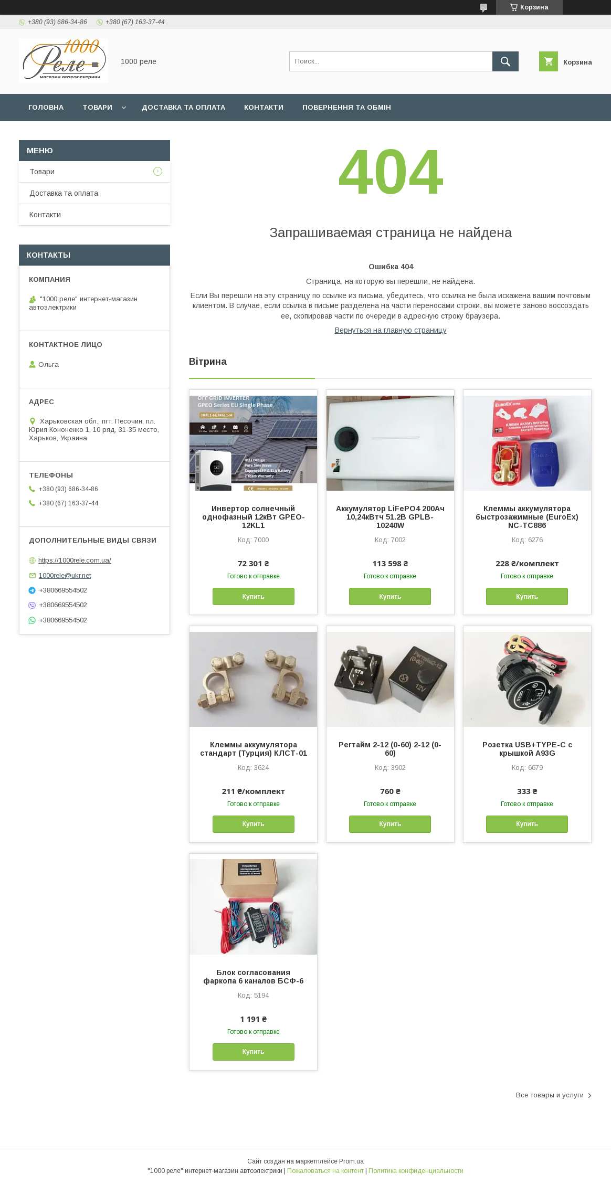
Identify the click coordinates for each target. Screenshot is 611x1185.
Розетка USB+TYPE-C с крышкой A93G (527, 748)
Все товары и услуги (550, 1095)
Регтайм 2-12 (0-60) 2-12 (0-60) (390, 748)
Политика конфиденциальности (415, 1171)
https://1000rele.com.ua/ (74, 560)
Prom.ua (351, 1161)
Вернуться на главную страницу (391, 330)
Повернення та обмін (346, 107)
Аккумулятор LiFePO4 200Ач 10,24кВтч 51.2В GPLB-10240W (390, 517)
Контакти (263, 107)
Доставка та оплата (183, 107)
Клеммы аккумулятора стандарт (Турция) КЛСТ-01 (253, 748)
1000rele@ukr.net (65, 575)
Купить (254, 596)
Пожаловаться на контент (325, 1171)
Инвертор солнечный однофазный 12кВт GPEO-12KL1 (253, 517)
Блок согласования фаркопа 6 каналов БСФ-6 (253, 976)
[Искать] (505, 61)
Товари (97, 107)
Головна (46, 107)
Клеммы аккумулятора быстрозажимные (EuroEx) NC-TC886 (527, 517)
